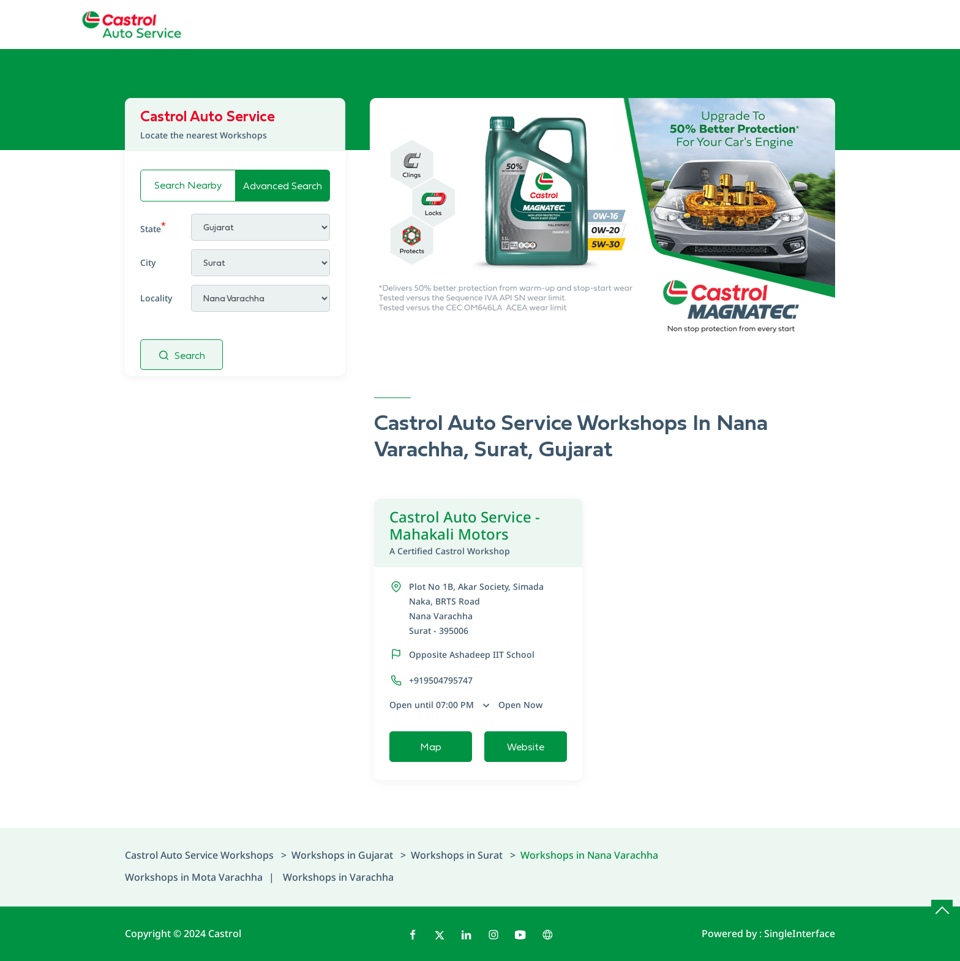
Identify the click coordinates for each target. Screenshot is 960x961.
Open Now (520, 704)
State (153, 227)
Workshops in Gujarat (342, 855)
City (148, 262)
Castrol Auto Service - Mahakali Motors (478, 533)
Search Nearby (188, 184)
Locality (156, 298)
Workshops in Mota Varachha (194, 877)
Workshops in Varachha (338, 877)
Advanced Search (282, 185)
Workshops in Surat (457, 855)
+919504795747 (441, 680)
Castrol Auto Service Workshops (200, 855)
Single (799, 933)
